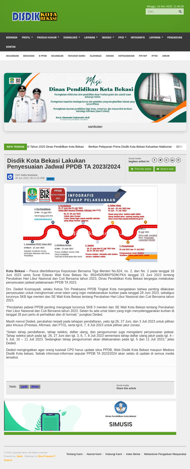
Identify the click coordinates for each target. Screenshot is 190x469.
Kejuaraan (12, 56)
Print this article (141, 169)
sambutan (95, 126)
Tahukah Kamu (76, 56)
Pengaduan (174, 37)
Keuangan (57, 56)
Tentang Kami (74, 454)
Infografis (138, 37)
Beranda (11, 37)
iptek (155, 56)
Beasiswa (29, 56)
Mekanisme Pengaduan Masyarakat (165, 454)
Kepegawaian (126, 56)
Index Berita (133, 454)
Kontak (11, 47)
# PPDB (43, 56)
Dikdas (110, 56)
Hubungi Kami (114, 454)
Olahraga (95, 56)
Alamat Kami (93, 454)
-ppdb (24, 386)
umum (165, 56)
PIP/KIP (143, 56)
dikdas (50, 179)
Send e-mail (165, 169)
